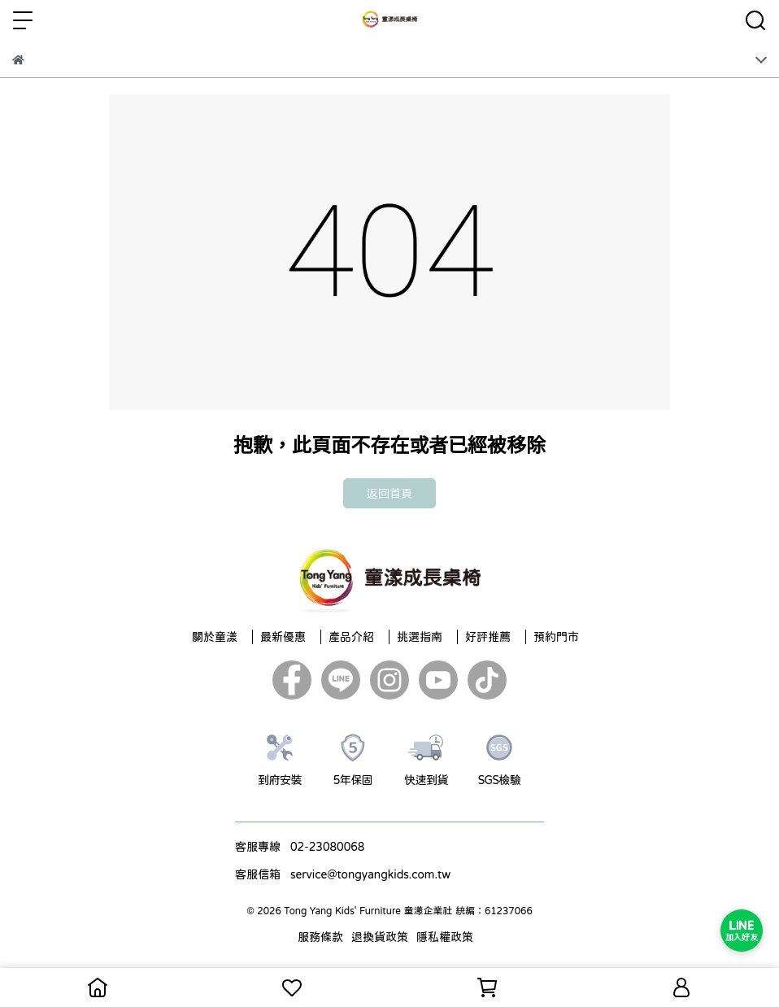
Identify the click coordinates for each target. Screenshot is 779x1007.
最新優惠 (283, 636)
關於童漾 (214, 636)
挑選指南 (419, 636)
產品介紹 (351, 636)
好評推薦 (488, 636)
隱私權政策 (444, 937)
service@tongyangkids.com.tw (370, 874)
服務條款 (320, 937)
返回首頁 (389, 493)
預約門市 (556, 636)
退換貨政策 (379, 937)
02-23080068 (327, 846)
